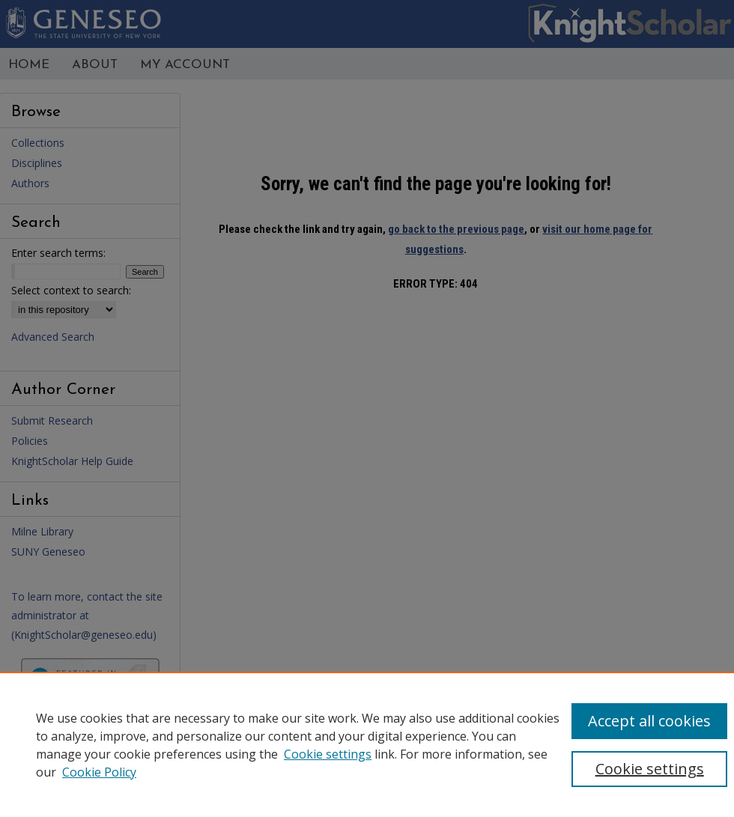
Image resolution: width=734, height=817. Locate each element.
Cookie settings (327, 754)
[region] (367, 744)
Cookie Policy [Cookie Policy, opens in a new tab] (99, 772)
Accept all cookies (649, 721)
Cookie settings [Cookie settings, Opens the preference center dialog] (649, 769)
